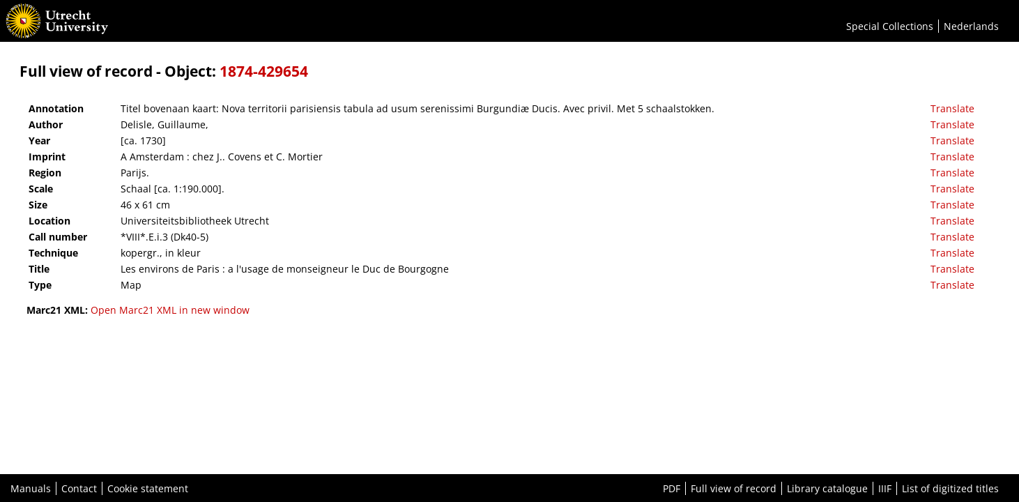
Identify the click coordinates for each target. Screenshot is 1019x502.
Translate (952, 108)
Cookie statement (147, 488)
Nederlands (971, 26)
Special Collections (889, 26)
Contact (79, 488)
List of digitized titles (950, 488)
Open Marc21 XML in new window (170, 310)
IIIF (884, 488)
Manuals (30, 488)
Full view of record (733, 488)
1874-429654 (264, 71)
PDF (671, 488)
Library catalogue (827, 488)
